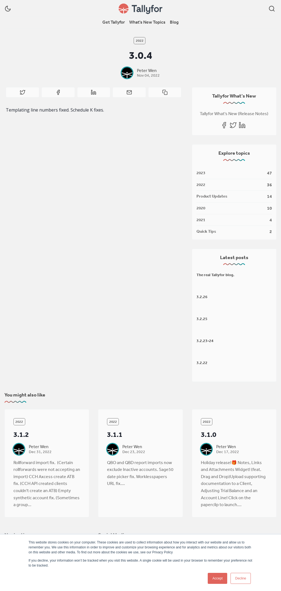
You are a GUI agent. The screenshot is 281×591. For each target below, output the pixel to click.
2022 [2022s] (140, 40)
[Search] (271, 8)
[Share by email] (129, 92)
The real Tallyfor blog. (215, 274)
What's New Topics (147, 22)
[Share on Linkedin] (94, 92)
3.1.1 (114, 434)
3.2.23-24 (204, 340)
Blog (174, 22)
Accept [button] (217, 578)
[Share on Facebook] (58, 92)
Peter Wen (147, 70)
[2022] (234, 185)
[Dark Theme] (7, 8)
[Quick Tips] (234, 230)
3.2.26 (201, 296)
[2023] (234, 173)
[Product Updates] (234, 196)
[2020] (234, 208)
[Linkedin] (242, 125)
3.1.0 (208, 434)
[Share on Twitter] (22, 92)
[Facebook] (224, 125)
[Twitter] (233, 125)
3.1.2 (21, 434)
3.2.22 (201, 362)
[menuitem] (113, 22)
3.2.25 (201, 318)
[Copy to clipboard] (165, 92)
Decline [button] (240, 578)
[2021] (234, 220)
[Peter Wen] (127, 72)
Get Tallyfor (113, 22)
